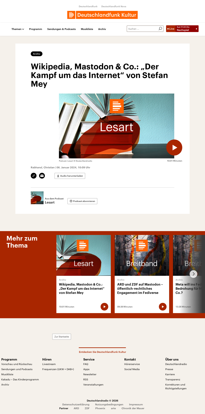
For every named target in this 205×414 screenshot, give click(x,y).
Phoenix (100, 408)
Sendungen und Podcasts (17, 369)
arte (113, 408)
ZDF (87, 408)
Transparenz (172, 379)
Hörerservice (132, 363)
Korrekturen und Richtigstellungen (176, 386)
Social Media (132, 369)
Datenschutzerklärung (75, 404)
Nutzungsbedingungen (109, 404)
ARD (76, 408)
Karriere (170, 374)
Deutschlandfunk (88, 6)
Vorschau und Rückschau (16, 363)
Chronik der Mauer (133, 408)
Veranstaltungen (93, 384)
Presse (169, 369)
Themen (16, 29)
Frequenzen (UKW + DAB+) (58, 369)
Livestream (49, 363)
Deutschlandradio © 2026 (102, 400)
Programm (35, 29)
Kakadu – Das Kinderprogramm (20, 379)
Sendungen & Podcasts (61, 29)
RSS (85, 379)
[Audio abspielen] (174, 147)
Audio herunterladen (71, 175)
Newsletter (89, 374)
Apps (86, 369)
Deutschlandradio (176, 363)
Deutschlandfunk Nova (113, 6)
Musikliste (87, 29)
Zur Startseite (61, 336)
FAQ (85, 363)
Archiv (102, 29)
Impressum (136, 404)
